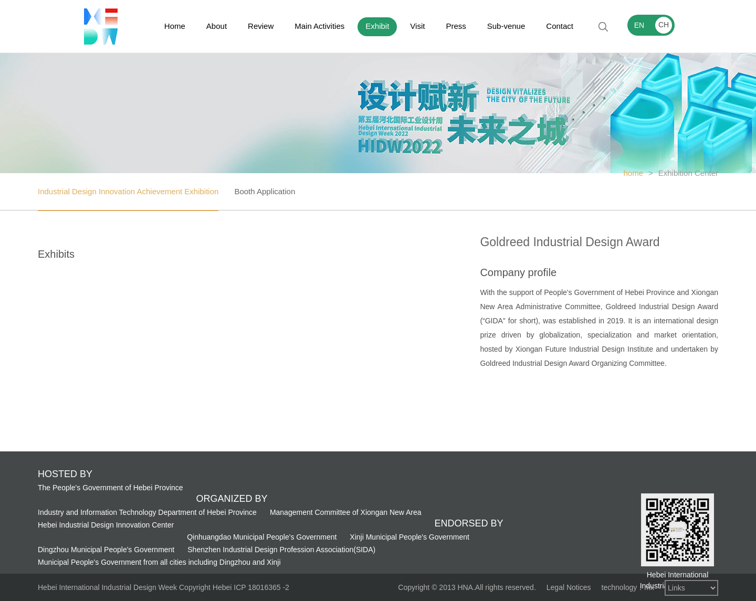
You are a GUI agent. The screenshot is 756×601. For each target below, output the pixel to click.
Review (261, 26)
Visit (417, 26)
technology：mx (628, 587)
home (633, 172)
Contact (559, 26)
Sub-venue (506, 26)
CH (663, 24)
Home (174, 26)
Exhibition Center (688, 172)
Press (456, 26)
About (216, 26)
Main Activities (319, 26)
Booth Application (264, 191)
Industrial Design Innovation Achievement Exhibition (128, 191)
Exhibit (377, 26)
